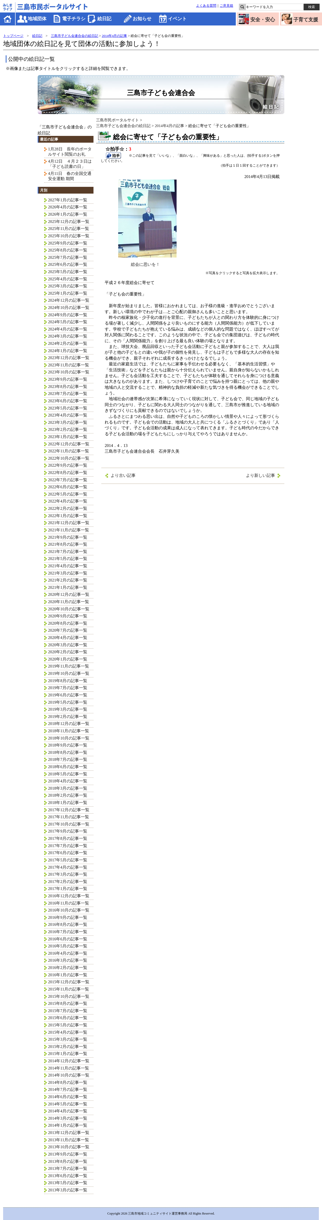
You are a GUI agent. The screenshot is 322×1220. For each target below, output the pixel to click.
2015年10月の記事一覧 (68, 996)
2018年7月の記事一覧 (67, 759)
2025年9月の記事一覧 (67, 243)
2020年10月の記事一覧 (68, 609)
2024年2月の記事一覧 (67, 343)
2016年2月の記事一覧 (67, 967)
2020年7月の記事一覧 (67, 630)
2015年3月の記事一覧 (67, 1039)
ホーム (8, 18)
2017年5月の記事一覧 (67, 860)
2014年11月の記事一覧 (68, 1068)
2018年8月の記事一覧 (67, 752)
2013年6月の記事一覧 (67, 1175)
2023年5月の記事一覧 (67, 408)
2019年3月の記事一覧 (67, 709)
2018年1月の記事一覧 (67, 802)
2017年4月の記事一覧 (67, 867)
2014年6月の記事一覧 (67, 1096)
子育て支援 (305, 19)
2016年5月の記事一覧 (67, 946)
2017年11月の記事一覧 (68, 817)
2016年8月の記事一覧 (67, 924)
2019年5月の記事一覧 (67, 702)
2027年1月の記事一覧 (67, 200)
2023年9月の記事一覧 (67, 379)
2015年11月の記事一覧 (68, 989)
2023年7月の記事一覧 (67, 393)
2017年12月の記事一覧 (68, 810)
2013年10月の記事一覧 (68, 1147)
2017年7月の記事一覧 (67, 845)
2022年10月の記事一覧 (68, 458)
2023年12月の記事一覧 (68, 357)
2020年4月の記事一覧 (67, 637)
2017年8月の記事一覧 (67, 838)
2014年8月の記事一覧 (67, 1082)
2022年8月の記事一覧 (67, 472)
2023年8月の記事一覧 (67, 386)
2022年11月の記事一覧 (68, 451)
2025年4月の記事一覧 (67, 279)
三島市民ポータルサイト (117, 120)
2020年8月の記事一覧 (67, 623)
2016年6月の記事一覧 (67, 939)
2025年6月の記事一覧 (67, 264)
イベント (177, 18)
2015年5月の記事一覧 (67, 1025)
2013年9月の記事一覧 (67, 1154)
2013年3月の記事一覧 (67, 1190)
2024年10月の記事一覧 (68, 307)
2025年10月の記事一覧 (68, 236)
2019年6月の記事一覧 (67, 695)
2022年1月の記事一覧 (67, 515)
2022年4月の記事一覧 (67, 501)
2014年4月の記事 (114, 36)
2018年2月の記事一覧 (67, 795)
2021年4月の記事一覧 (67, 566)
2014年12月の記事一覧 (68, 1061)
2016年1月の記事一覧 (67, 975)
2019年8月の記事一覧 (67, 680)
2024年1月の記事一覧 (67, 350)
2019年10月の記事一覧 (68, 673)
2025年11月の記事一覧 (68, 228)
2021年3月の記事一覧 (67, 573)
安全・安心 (262, 19)
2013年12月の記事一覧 (68, 1132)
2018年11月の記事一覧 (68, 731)
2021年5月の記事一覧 (67, 558)
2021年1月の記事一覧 (67, 587)
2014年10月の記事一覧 (68, 1075)
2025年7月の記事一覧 (67, 257)
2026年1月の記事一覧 (67, 214)
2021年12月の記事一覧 (68, 522)
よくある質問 (206, 6)
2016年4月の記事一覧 (67, 953)
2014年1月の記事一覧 (67, 1125)
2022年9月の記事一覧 (67, 465)
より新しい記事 (260, 475)
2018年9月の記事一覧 (67, 745)
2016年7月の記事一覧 (67, 931)
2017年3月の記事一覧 (67, 874)
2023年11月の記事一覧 (68, 365)
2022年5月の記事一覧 (67, 494)
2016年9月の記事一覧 (67, 917)
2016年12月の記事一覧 (68, 896)
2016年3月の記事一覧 (67, 960)
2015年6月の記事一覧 (67, 1017)
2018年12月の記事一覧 (68, 723)
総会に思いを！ (147, 262)
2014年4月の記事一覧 (67, 1111)
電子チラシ (73, 18)
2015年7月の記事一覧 (67, 1010)
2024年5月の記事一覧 (67, 322)
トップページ (13, 36)
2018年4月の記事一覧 (67, 781)
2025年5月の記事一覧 (67, 271)
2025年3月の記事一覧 (67, 286)
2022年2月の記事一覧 (67, 508)
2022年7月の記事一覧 (67, 480)
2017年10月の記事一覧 (68, 824)
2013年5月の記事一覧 (67, 1183)
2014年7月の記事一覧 (67, 1089)
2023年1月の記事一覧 (67, 436)
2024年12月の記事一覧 (68, 300)
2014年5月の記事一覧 (67, 1104)
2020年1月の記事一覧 (67, 659)
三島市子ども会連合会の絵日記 (74, 36)
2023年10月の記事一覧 (68, 372)
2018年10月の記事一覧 (68, 738)
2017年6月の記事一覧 (67, 852)
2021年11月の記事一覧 (68, 530)
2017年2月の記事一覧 (67, 881)
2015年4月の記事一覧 (67, 1032)
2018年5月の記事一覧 (67, 774)
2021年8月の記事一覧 (67, 544)
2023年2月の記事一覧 (67, 429)
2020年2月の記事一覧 (67, 652)
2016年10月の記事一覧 (68, 910)
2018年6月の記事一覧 (67, 766)
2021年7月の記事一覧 (67, 551)
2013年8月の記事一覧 (67, 1161)
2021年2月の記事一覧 (67, 580)
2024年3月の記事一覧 (67, 336)
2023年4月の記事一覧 (67, 415)
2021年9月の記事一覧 (67, 537)
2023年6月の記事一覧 (67, 401)
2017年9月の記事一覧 (67, 831)
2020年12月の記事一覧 (68, 594)
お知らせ (142, 18)
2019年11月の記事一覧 (68, 666)
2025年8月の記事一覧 (67, 250)
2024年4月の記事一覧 (67, 329)
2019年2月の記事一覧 (67, 716)
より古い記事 (123, 475)
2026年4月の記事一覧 (67, 207)
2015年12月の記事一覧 (68, 982)
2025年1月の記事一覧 (67, 293)
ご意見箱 (226, 6)
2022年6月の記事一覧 (67, 487)
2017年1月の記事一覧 (67, 888)
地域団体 (37, 18)
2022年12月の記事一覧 (68, 444)
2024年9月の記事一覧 (67, 315)
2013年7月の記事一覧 (67, 1168)
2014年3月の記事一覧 (67, 1118)
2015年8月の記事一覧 (67, 1003)
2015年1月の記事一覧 (67, 1053)
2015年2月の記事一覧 (67, 1046)
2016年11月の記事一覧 (68, 903)
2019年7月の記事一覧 (67, 687)
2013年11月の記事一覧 (68, 1140)
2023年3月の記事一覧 (67, 422)
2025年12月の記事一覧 (68, 221)
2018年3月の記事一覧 (67, 788)
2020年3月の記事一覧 (67, 645)
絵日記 (104, 18)
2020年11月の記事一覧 (68, 601)
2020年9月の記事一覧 (67, 616)
